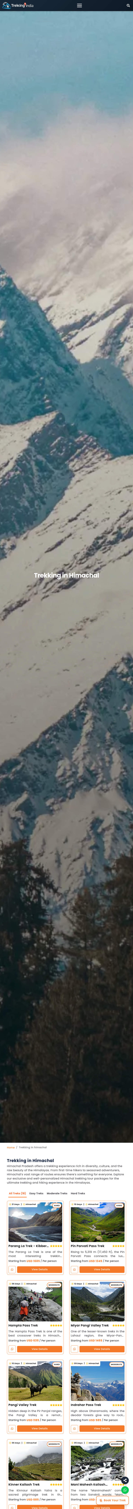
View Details (40, 1269)
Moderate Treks (57, 1193)
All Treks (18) (17, 1193)
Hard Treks (79, 1193)
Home (11, 1147)
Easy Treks (37, 1193)
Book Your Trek (112, 1500)
